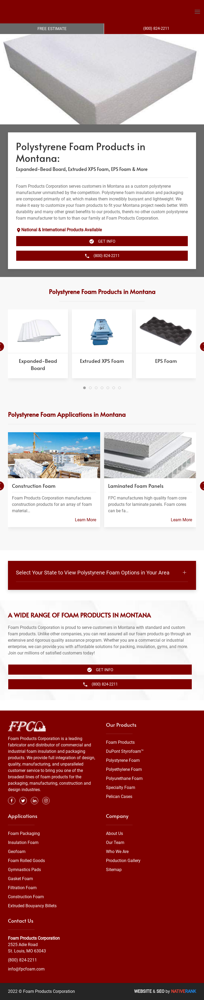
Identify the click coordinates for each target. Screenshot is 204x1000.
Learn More (85, 530)
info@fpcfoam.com (26, 969)
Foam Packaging (24, 833)
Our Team (115, 842)
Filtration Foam (22, 887)
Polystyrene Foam (123, 760)
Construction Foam (26, 897)
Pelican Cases (119, 796)
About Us (114, 833)
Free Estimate (52, 28)
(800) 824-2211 (22, 960)
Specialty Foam (120, 787)
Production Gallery (123, 860)
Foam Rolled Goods (26, 860)
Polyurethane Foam (124, 778)
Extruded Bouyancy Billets (32, 906)
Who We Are (117, 851)
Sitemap (114, 869)
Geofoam (17, 851)
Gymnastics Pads (24, 869)
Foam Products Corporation (34, 938)
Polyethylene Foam (124, 769)
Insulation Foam (23, 842)
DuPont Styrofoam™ (125, 751)
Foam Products (120, 742)
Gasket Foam (20, 878)
